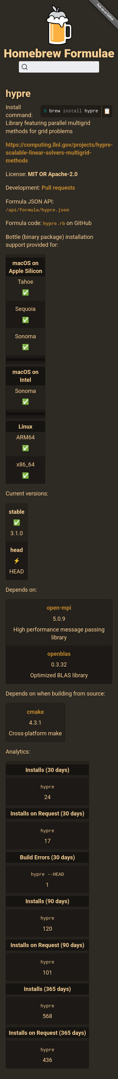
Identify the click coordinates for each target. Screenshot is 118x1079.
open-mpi (59, 607)
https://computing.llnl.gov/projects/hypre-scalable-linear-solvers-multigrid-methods (59, 152)
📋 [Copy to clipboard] (107, 111)
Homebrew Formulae (59, 53)
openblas (59, 653)
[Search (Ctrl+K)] (59, 67)
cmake (35, 711)
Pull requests (58, 187)
